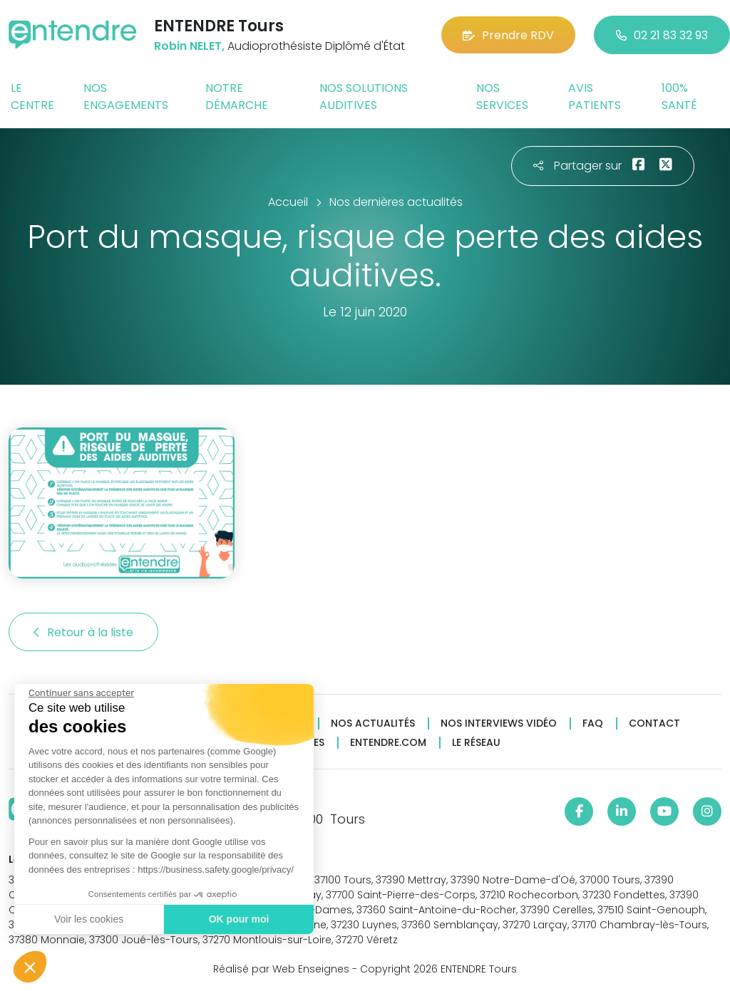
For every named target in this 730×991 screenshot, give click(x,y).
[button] (30, 967)
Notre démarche (236, 96)
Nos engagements (125, 96)
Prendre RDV (508, 35)
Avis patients (594, 96)
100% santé (679, 96)
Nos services (502, 96)
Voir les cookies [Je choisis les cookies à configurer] (87, 919)
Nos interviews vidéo (499, 723)
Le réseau (476, 743)
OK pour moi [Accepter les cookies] (237, 919)
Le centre (32, 96)
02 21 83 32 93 (662, 35)
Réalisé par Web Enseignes (281, 969)
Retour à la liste (83, 632)
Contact (654, 723)
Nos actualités (373, 723)
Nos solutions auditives (363, 96)
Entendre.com (388, 743)
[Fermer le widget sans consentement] (80, 693)
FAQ (592, 723)
